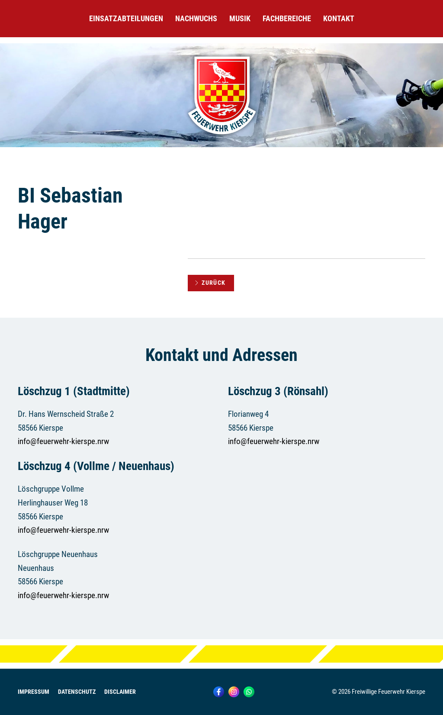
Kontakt (338, 18)
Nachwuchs (196, 18)
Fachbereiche (287, 18)
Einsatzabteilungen (126, 18)
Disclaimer (120, 692)
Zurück (210, 282)
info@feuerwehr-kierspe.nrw (63, 441)
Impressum (33, 692)
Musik (239, 18)
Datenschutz (77, 692)
